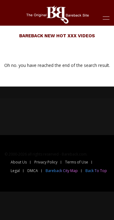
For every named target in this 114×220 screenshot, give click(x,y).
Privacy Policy (45, 162)
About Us (19, 162)
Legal (15, 170)
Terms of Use (76, 162)
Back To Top (96, 170)
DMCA (32, 170)
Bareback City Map (62, 170)
